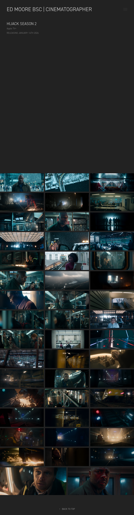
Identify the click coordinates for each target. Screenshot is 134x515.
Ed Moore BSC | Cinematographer (49, 9)
